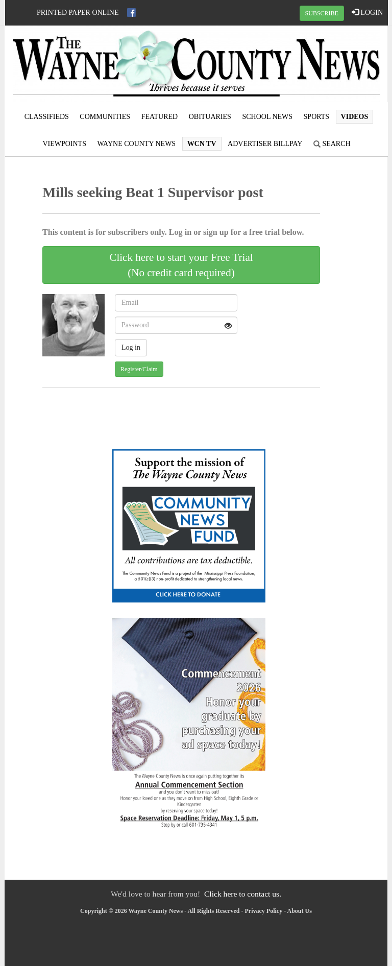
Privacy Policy (264, 910)
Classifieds (46, 116)
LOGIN (367, 12)
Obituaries (210, 116)
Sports (317, 116)
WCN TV (201, 144)
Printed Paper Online (78, 12)
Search (332, 144)
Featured (159, 116)
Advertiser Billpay (265, 144)
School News (267, 116)
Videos (355, 116)
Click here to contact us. (242, 893)
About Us (299, 910)
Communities (105, 116)
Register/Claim (139, 369)
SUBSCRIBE (321, 13)
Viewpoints (64, 144)
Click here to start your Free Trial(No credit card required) (181, 265)
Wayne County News (136, 144)
